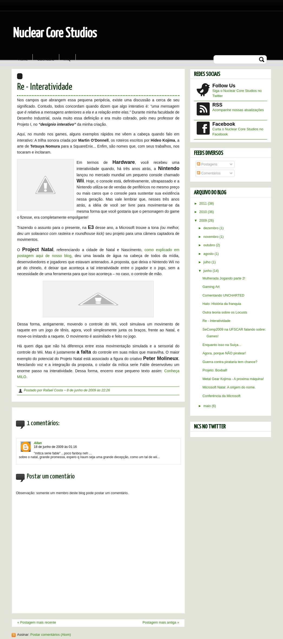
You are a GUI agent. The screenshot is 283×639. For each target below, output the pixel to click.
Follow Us (223, 85)
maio (207, 406)
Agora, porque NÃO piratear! (224, 353)
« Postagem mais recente (36, 622)
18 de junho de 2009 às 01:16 (55, 447)
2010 (203, 212)
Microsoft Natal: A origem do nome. (229, 387)
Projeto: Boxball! (215, 370)
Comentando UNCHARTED (224, 295)
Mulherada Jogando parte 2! (224, 278)
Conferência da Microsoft (222, 396)
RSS (217, 105)
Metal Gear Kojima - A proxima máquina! (233, 379)
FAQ (67, 59)
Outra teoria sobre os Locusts (225, 312)
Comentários (209, 173)
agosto (209, 254)
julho (207, 262)
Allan (38, 443)
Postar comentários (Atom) (50, 635)
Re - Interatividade (44, 87)
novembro (211, 237)
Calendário (45, 59)
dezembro (211, 228)
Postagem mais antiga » (161, 622)
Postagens (207, 164)
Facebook (223, 124)
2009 (203, 220)
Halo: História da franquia (222, 304)
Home (23, 59)
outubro (209, 245)
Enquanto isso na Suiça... (222, 345)
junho (208, 271)
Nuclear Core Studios (55, 33)
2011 (203, 203)
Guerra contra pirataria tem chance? (230, 362)
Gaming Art (211, 287)
